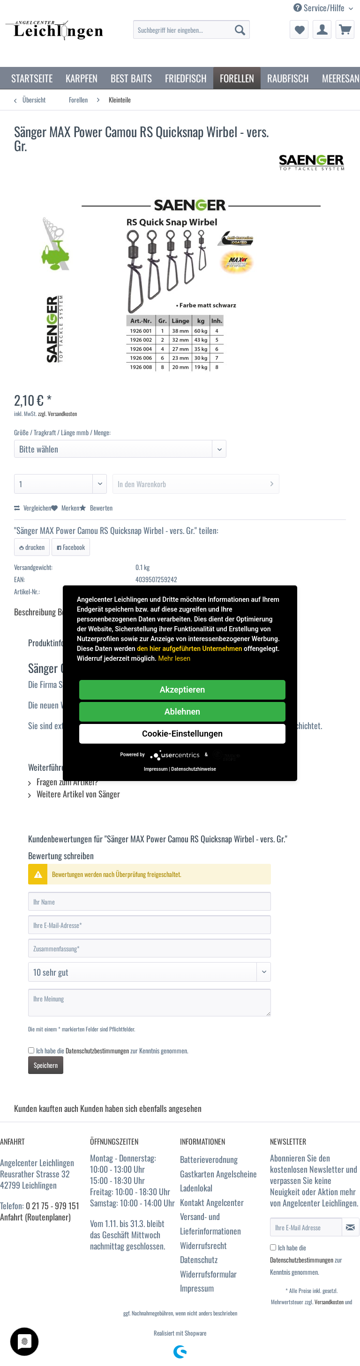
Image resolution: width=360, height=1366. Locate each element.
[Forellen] (237, 78)
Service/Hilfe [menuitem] (319, 8)
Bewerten (95, 507)
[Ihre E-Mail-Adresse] (149, 924)
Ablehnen (182, 711)
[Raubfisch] (288, 78)
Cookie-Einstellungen (182, 733)
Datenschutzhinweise (193, 769)
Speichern (46, 1065)
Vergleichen (32, 507)
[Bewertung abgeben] (149, 972)
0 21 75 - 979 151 (52, 1205)
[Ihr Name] (149, 901)
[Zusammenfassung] (149, 948)
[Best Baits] (131, 78)
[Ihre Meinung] (149, 1002)
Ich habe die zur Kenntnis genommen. (112, 1050)
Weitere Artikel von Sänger (74, 794)
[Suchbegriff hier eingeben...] (191, 29)
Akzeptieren (182, 689)
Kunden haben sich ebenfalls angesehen (141, 1108)
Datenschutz (199, 1259)
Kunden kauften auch (46, 1108)
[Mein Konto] (322, 29)
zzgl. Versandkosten (57, 413)
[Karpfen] (81, 78)
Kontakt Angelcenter (212, 1202)
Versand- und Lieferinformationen (210, 1223)
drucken (32, 547)
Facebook (71, 547)
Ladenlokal (196, 1188)
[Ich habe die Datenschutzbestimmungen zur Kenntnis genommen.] (31, 1050)
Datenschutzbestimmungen (97, 1050)
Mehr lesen (174, 658)
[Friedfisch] (185, 78)
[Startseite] (32, 78)
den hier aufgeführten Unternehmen (189, 648)
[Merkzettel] (299, 29)
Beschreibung (35, 612)
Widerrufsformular (208, 1274)
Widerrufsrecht (203, 1245)
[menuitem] (191, 34)
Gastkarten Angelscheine (218, 1174)
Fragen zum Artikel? (63, 781)
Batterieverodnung (209, 1159)
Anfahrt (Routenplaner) (35, 1217)
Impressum (197, 1288)
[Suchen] (240, 29)
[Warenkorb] (345, 29)
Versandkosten (329, 1302)
